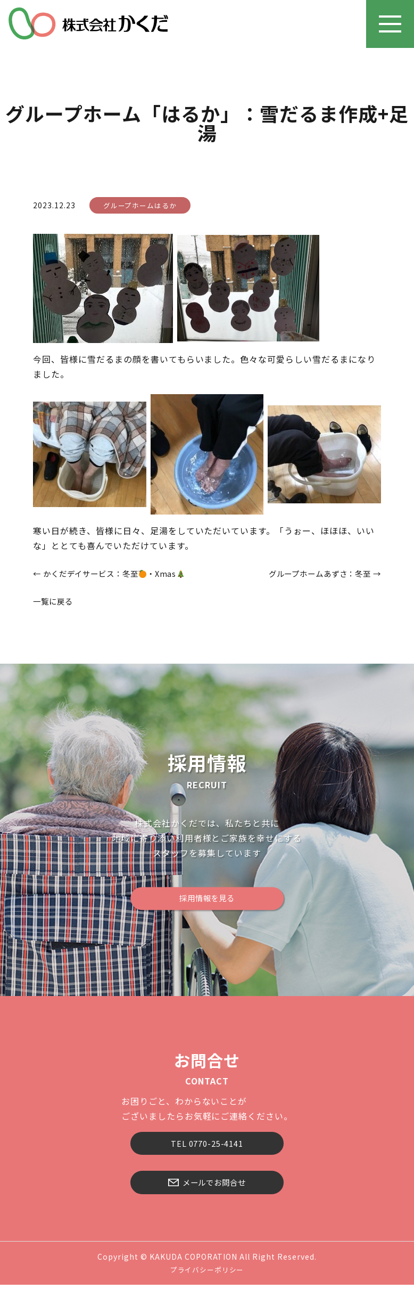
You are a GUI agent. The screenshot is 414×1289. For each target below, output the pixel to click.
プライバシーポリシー (207, 1274)
